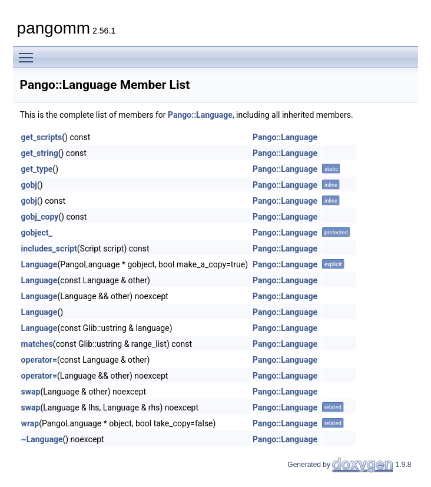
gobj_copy (40, 216)
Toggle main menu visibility (29, 52)
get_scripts (41, 137)
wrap (30, 423)
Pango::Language (200, 115)
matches (37, 344)
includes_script (49, 248)
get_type (37, 169)
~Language (42, 439)
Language (39, 264)
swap (31, 391)
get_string (39, 153)
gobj (29, 185)
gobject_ (36, 232)
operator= (39, 360)
